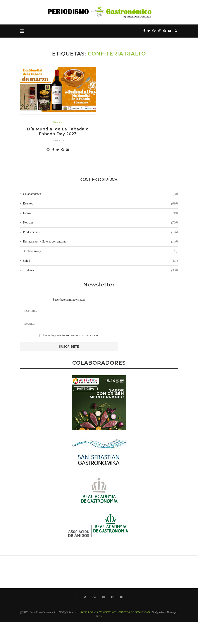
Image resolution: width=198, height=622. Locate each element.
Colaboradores (100, 194)
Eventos (57, 122)
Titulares (100, 270)
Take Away (102, 251)
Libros (100, 213)
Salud (100, 261)
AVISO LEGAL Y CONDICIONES (98, 612)
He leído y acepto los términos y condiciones (69, 335)
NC (100, 615)
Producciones (100, 232)
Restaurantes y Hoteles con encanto (100, 241)
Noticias (100, 222)
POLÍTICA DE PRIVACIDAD (134, 612)
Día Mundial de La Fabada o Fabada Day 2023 (58, 131)
